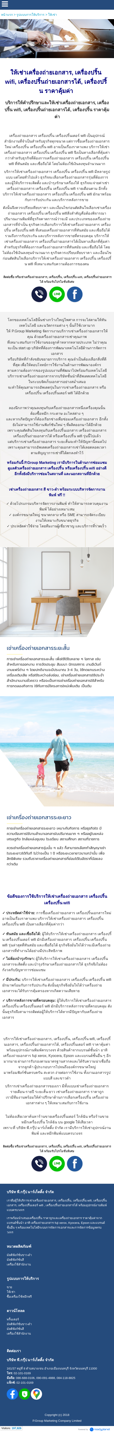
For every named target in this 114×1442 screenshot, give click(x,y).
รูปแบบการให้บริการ (30, 14)
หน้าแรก (7, 14)
